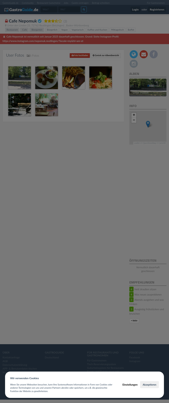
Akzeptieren (149, 384)
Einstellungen (130, 384)
